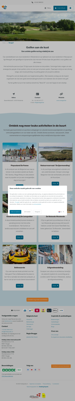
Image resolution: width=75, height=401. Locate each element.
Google (17, 202)
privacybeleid (37, 204)
